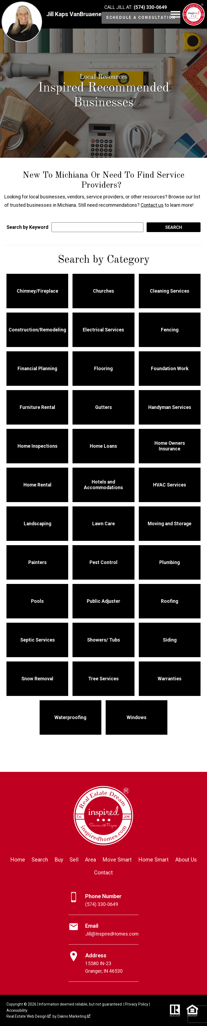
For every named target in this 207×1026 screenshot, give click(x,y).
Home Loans (103, 446)
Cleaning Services (169, 291)
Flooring (103, 368)
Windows (136, 717)
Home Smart (153, 859)
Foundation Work (169, 368)
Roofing (169, 601)
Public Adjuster (103, 601)
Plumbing (169, 562)
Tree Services (103, 678)
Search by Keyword (27, 227)
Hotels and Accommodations (103, 484)
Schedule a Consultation (141, 17)
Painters (37, 562)
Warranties (169, 678)
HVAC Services (169, 485)
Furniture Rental (37, 407)
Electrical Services (103, 329)
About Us (186, 859)
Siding (170, 640)
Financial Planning (37, 368)
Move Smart (117, 859)
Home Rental (37, 485)
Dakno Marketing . (74, 1016)
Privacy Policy (136, 1004)
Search (40, 859)
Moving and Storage (169, 523)
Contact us (152, 205)
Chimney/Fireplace (37, 291)
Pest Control (103, 562)
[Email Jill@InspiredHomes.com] (103, 930)
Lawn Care (103, 523)
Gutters (103, 407)
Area (90, 859)
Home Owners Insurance (169, 445)
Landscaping (37, 523)
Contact (103, 872)
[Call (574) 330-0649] (135, 7)
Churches (103, 291)
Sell (74, 859)
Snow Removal (37, 678)
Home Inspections (37, 446)
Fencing (169, 329)
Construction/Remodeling (37, 329)
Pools (37, 601)
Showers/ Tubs (103, 640)
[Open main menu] (175, 14)
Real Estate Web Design (28, 1016)
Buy (58, 859)
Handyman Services (169, 407)
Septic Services (37, 640)
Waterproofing (70, 717)
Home (17, 859)
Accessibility (16, 1010)
